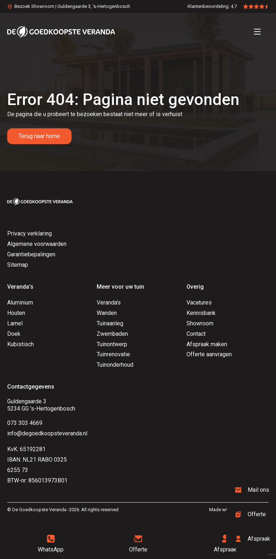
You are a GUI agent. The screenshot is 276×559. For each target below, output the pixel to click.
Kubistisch (20, 344)
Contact (196, 333)
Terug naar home (39, 136)
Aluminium (20, 302)
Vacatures (199, 302)
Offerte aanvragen (209, 354)
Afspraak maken (207, 344)
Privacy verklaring (29, 233)
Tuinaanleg (110, 323)
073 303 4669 (24, 423)
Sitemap (17, 264)
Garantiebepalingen (31, 254)
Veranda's (109, 302)
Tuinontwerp (112, 344)
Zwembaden (112, 333)
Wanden (107, 313)
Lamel (15, 323)
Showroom (200, 323)
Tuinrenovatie (113, 354)
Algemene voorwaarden (36, 243)
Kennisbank (201, 313)
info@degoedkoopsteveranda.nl (47, 433)
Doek (13, 333)
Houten (16, 313)
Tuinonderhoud (115, 364)
